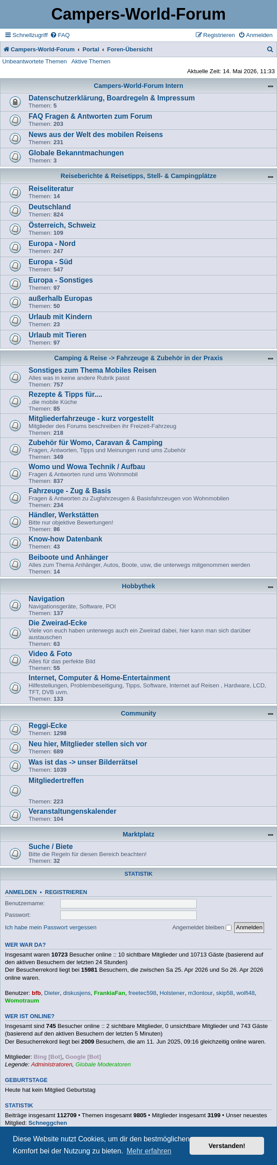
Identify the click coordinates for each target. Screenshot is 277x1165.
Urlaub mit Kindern (60, 316)
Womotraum (22, 1000)
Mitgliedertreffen (56, 780)
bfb (36, 993)
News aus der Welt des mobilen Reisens (96, 134)
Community (138, 713)
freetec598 (142, 993)
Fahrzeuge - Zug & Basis (70, 491)
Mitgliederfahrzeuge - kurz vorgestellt (91, 418)
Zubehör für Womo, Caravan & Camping (95, 442)
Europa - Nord (52, 243)
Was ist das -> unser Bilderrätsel (83, 762)
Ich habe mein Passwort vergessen (50, 927)
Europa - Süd (51, 262)
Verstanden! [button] (227, 1145)
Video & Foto (50, 653)
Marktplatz (138, 834)
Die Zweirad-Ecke (58, 623)
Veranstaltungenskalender (72, 811)
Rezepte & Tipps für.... (65, 394)
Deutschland (50, 207)
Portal (91, 49)
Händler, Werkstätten (64, 515)
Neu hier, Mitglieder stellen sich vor (88, 744)
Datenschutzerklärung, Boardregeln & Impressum (112, 98)
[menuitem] (60, 35)
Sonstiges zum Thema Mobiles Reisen (93, 370)
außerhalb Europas (60, 298)
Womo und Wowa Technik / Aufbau (87, 466)
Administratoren (51, 1064)
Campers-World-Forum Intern (138, 85)
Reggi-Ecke (48, 725)
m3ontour (200, 993)
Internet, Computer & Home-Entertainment (99, 678)
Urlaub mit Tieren (58, 335)
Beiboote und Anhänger (68, 557)
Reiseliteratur (51, 188)
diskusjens (77, 993)
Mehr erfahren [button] (149, 1151)
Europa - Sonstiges (61, 280)
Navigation (47, 599)
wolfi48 (245, 993)
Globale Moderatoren (103, 1064)
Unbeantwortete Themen (34, 61)
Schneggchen (48, 1122)
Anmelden (21, 892)
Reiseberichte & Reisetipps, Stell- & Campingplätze (138, 175)
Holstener (172, 993)
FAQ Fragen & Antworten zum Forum (90, 116)
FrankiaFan (109, 993)
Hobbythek (138, 586)
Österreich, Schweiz (62, 225)
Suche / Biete (51, 846)
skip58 (224, 993)
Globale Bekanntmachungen (76, 153)
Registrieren (66, 892)
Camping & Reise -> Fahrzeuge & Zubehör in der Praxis (138, 358)
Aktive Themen (91, 61)
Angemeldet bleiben (202, 927)
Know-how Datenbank (65, 539)
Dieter (52, 993)
